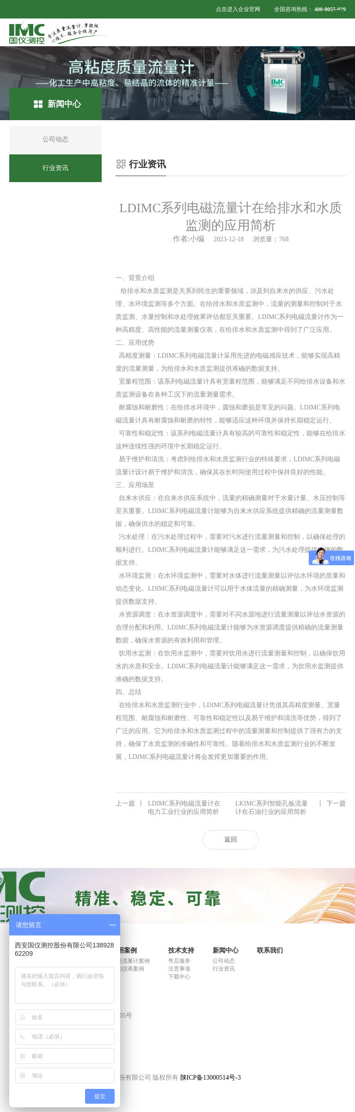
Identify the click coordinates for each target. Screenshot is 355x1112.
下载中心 (179, 976)
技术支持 (181, 950)
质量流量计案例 (130, 961)
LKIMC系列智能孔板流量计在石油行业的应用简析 (290, 807)
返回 (230, 839)
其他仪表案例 (127, 968)
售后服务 (179, 961)
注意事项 (179, 968)
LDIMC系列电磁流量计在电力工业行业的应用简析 (168, 807)
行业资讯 (224, 968)
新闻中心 (226, 950)
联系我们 (270, 950)
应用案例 (124, 950)
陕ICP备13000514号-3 (210, 1077)
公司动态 (224, 961)
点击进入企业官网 (238, 9)
